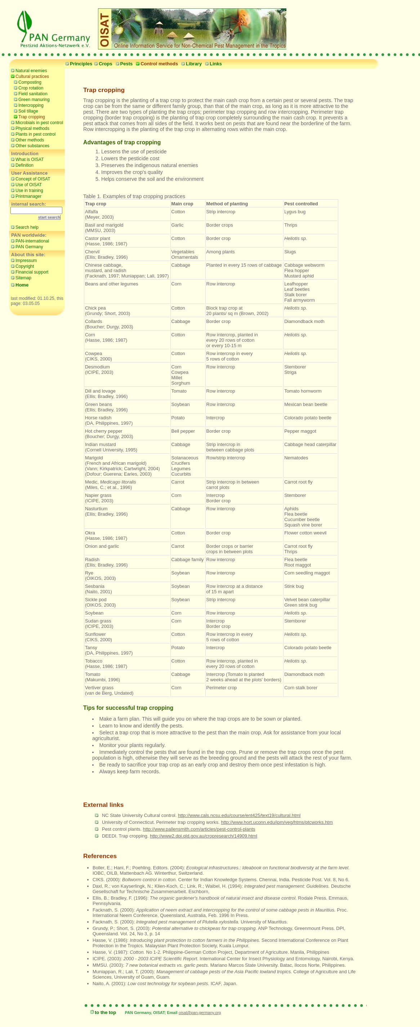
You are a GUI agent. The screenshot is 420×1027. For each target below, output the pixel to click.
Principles (77, 63)
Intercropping (28, 105)
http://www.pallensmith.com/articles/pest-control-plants (199, 829)
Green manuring (31, 99)
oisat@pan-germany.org (200, 1012)
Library (190, 63)
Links (212, 63)
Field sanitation (30, 93)
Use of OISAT (25, 184)
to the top (102, 1012)
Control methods (156, 63)
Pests (123, 63)
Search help (24, 227)
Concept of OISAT (29, 179)
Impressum (23, 260)
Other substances (29, 145)
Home (18, 285)
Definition (21, 165)
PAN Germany (26, 246)
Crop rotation (27, 88)
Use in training (26, 190)
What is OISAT (26, 159)
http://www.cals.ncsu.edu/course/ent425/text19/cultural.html (239, 815)
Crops (102, 63)
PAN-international (29, 241)
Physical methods (29, 128)
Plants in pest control (32, 134)
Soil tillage (25, 111)
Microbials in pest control (36, 122)
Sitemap (20, 277)
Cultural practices (29, 76)
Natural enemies (28, 70)
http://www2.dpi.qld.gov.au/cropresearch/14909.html (203, 836)
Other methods (26, 140)
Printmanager (25, 196)
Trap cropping (28, 116)
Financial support (28, 272)
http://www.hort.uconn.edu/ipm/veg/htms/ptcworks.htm (276, 822)
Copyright (21, 266)
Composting (26, 82)
